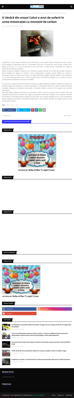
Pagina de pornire (7, 13)
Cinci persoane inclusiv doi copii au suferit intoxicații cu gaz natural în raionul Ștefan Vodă (40, 343)
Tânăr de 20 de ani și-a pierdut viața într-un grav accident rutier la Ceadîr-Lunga (38, 351)
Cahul (8, 105)
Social (12, 105)
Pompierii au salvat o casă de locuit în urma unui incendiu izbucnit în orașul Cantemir (40, 359)
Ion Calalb (6, 26)
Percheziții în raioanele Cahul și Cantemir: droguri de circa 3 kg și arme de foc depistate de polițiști (41, 326)
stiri (14, 13)
